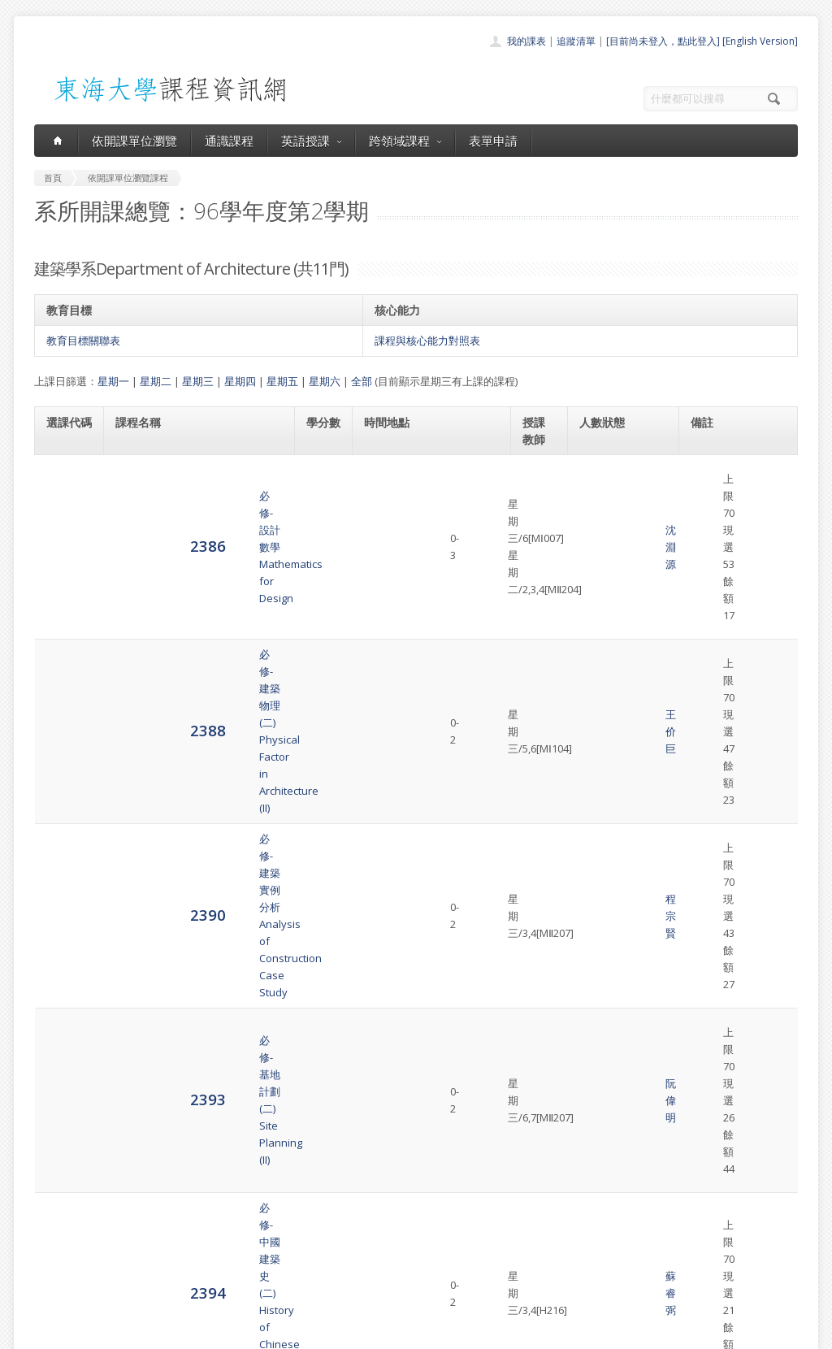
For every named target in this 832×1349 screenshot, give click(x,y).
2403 (64, 895)
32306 (705, 630)
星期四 (240, 381)
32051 (705, 839)
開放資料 (373, 1269)
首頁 (364, 1179)
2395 (64, 751)
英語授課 (311, 140)
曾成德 (538, 896)
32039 (705, 743)
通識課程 (229, 140)
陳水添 (538, 752)
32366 (705, 1009)
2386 (64, 477)
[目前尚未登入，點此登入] (663, 41)
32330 (705, 887)
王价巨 (538, 526)
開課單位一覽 (383, 1197)
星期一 (113, 381)
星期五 (282, 381)
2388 (64, 525)
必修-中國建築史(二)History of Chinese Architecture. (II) (193, 695)
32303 (705, 517)
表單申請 (493, 140)
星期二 (155, 381)
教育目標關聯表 (83, 340)
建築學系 (743, 469)
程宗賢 (538, 582)
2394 (64, 695)
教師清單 (373, 1287)
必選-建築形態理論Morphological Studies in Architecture (175, 952)
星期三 (198, 381)
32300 (705, 687)
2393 (64, 638)
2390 (64, 582)
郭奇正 (538, 848)
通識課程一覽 (383, 1215)
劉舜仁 (538, 952)
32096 (705, 935)
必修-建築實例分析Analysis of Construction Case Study (188, 582)
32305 (705, 791)
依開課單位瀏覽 (134, 140)
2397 (64, 847)
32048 (705, 574)
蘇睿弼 (538, 695)
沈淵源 (538, 478)
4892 (64, 952)
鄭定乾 (538, 800)
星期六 (324, 381)
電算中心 (255, 1332)
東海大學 (48, 1332)
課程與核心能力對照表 (427, 340)
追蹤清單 (576, 41)
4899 (64, 1025)
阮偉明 (538, 639)
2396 (64, 799)
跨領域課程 (405, 140)
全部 (361, 381)
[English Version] (760, 41)
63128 (705, 469)
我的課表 (526, 41)
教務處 (306, 1332)
